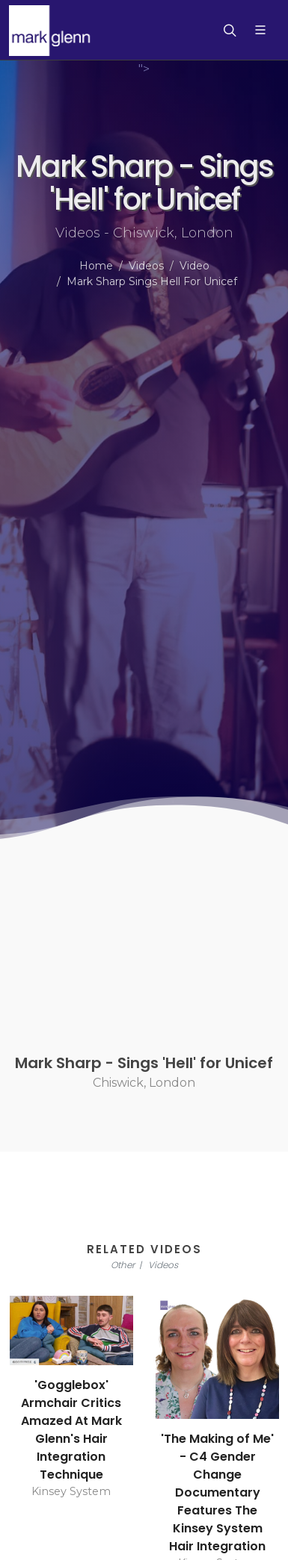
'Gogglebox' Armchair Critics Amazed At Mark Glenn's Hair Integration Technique (71, 1429)
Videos (146, 265)
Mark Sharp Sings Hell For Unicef (152, 281)
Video (194, 265)
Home (96, 265)
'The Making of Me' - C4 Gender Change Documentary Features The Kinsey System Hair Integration (217, 1492)
